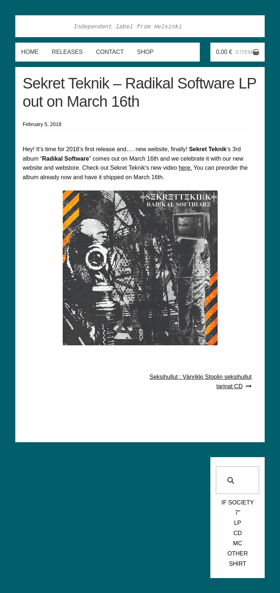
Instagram (223, 26)
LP (237, 523)
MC (237, 543)
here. (185, 168)
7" (237, 513)
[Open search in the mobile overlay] (237, 480)
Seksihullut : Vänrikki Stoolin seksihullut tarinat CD (200, 381)
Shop (145, 52)
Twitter (239, 26)
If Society (237, 502)
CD (237, 533)
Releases (67, 52)
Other (238, 553)
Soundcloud (255, 26)
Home (30, 52)
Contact (110, 52)
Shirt (237, 564)
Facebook (207, 26)
